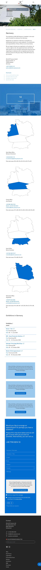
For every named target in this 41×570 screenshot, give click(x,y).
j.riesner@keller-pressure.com (13, 207)
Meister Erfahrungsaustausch (14, 351)
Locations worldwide (12, 536)
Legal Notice (8, 555)
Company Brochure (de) (11, 76)
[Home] (20, 2)
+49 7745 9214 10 (13, 442)
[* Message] (20, 474)
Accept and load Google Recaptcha (20, 490)
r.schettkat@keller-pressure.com (13, 254)
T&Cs (7, 551)
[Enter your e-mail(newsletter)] (20, 542)
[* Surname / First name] (20, 450)
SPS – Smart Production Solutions (15, 336)
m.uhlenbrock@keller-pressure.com (14, 158)
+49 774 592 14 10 (10, 66)
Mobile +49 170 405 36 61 (12, 206)
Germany (35, 29)
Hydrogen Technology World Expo (15, 343)
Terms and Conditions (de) (12, 75)
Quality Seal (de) (10, 80)
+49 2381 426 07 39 (10, 204)
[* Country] (20, 468)
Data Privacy (8, 553)
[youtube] (7, 547)
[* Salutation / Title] (20, 454)
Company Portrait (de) (11, 78)
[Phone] (20, 461)
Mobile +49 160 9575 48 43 (12, 301)
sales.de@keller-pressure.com (13, 68)
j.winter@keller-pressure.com (13, 303)
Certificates (8, 561)
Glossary (8, 559)
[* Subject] (20, 464)
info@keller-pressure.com (13, 534)
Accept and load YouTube (20, 374)
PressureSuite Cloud (10, 557)
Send (9, 503)
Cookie (7, 567)
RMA (7, 563)
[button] (40, 99)
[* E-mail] (20, 457)
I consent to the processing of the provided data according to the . (18, 498)
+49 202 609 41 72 (10, 157)
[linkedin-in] (9, 547)
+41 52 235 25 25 (11, 532)
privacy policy (18, 499)
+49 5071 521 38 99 (10, 300)
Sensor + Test (10, 328)
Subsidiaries (28, 29)
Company (20, 29)
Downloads (8, 565)
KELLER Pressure (11, 29)
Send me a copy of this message (15, 495)
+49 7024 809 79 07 (10, 253)
